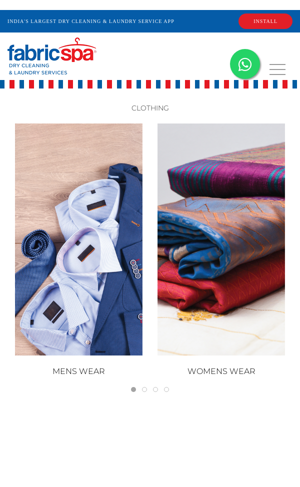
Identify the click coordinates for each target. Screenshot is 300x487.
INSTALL (266, 21)
